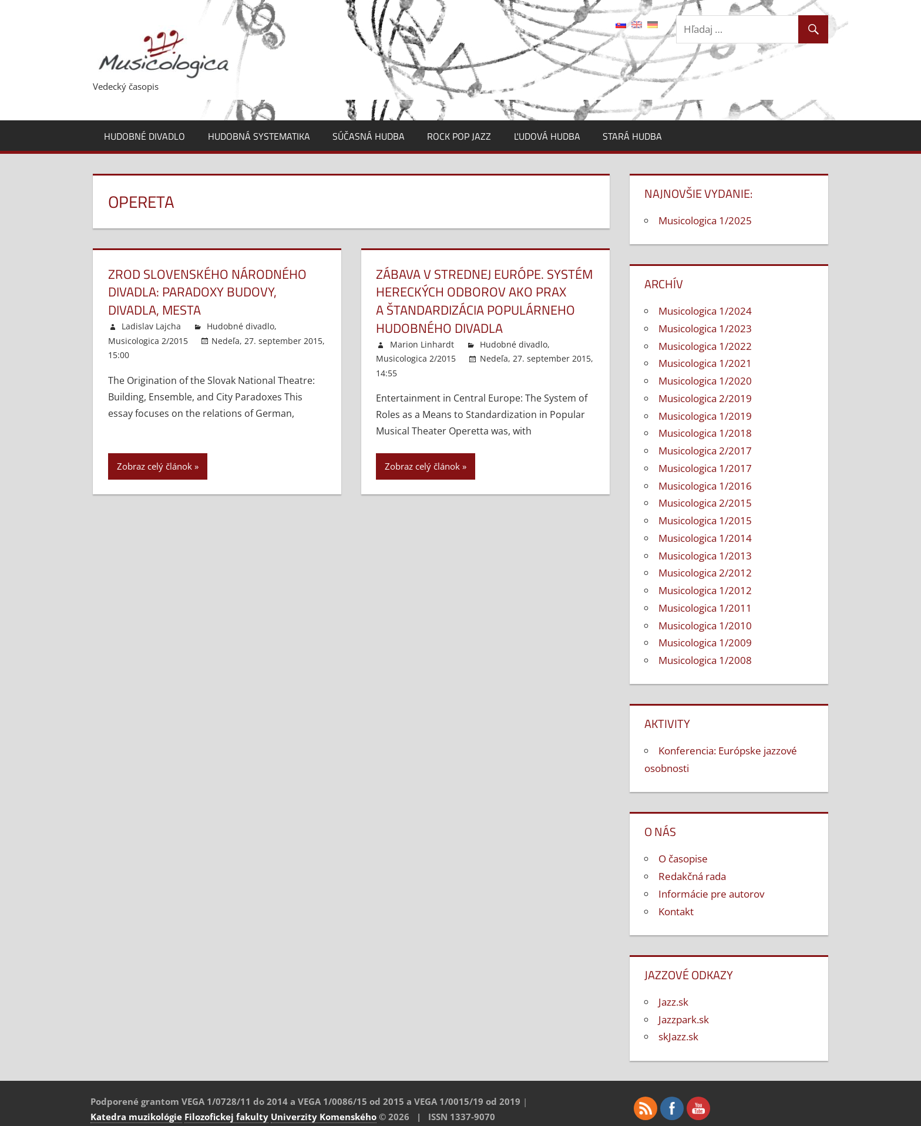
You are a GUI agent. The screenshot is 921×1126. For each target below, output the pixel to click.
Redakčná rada (692, 876)
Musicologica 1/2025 (705, 220)
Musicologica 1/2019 (705, 416)
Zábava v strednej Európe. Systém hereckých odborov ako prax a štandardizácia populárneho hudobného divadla (484, 301)
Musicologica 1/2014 (705, 538)
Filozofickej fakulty (226, 1116)
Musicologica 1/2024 (705, 311)
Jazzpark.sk (683, 1019)
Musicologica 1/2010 (705, 625)
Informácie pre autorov (711, 894)
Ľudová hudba (547, 136)
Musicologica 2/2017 (705, 450)
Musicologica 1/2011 (705, 608)
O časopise (683, 858)
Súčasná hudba (368, 136)
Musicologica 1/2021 (705, 363)
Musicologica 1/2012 (705, 590)
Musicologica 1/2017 (705, 468)
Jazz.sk (673, 1002)
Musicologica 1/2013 (705, 555)
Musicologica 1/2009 (705, 642)
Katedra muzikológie (136, 1116)
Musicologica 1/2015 (705, 520)
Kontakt (676, 911)
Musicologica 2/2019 (705, 398)
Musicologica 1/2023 (705, 328)
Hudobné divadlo (144, 136)
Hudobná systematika (259, 136)
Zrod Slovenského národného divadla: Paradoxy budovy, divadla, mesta (207, 292)
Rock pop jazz (459, 136)
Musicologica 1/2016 (705, 486)
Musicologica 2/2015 (148, 340)
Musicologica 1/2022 (705, 346)
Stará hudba (632, 136)
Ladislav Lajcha (151, 326)
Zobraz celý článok (154, 466)
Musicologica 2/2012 (705, 572)
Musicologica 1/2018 (705, 433)
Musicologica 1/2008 (705, 660)
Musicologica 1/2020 (705, 380)
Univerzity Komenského (324, 1116)
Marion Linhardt (422, 344)
